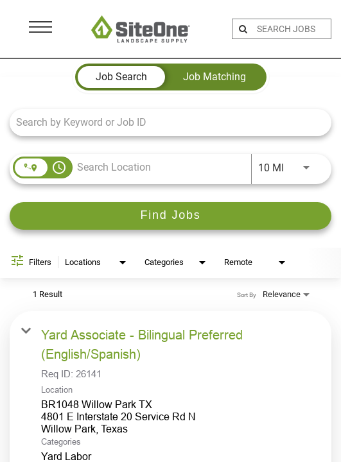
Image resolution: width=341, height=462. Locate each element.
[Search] (170, 216)
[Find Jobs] (170, 216)
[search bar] (292, 28)
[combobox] (164, 122)
